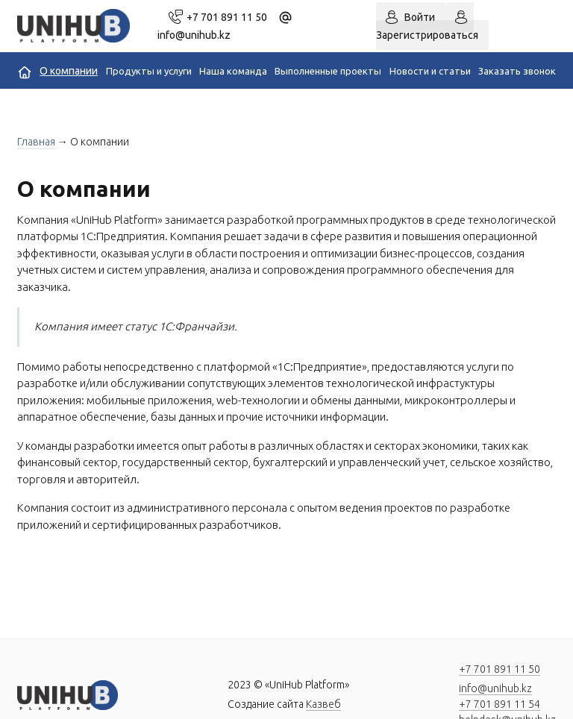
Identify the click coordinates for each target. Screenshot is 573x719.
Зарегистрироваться (427, 35)
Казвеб (323, 704)
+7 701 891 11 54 (499, 704)
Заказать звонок (517, 71)
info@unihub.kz (495, 688)
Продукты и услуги (149, 71)
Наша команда (233, 71)
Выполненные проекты (328, 71)
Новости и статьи (430, 71)
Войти (419, 17)
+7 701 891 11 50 (227, 17)
